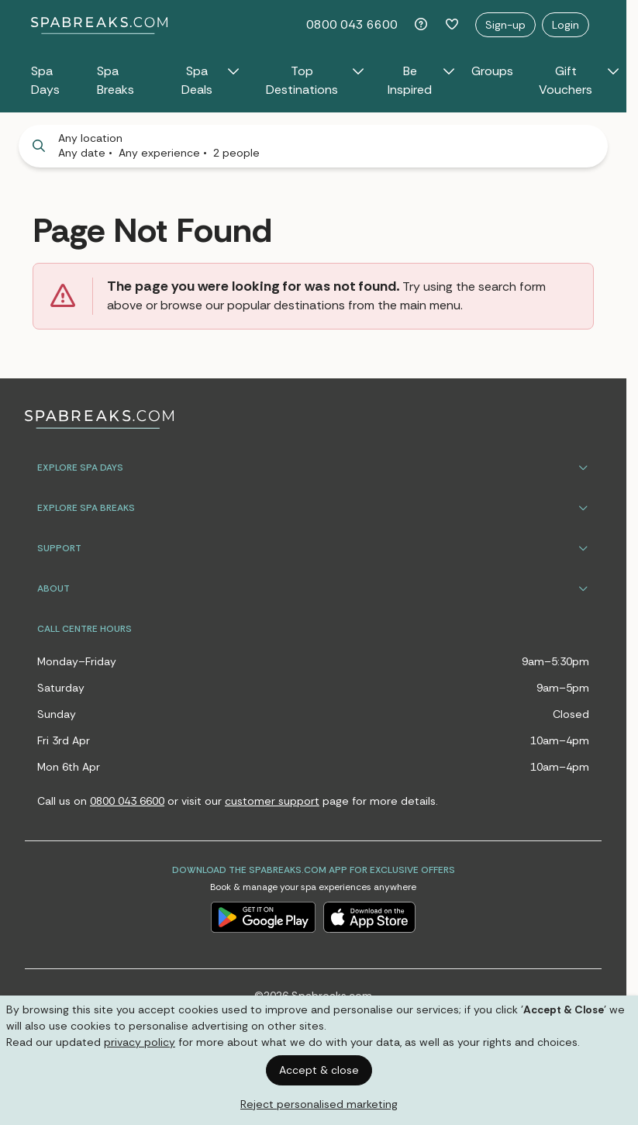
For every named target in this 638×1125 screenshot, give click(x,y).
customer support (272, 801)
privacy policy (139, 1042)
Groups (492, 71)
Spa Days (45, 80)
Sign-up (505, 25)
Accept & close (319, 1070)
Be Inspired (422, 80)
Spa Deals (211, 80)
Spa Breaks (115, 80)
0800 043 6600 (352, 24)
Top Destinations (315, 80)
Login (565, 25)
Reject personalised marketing (319, 1104)
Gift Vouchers (579, 80)
